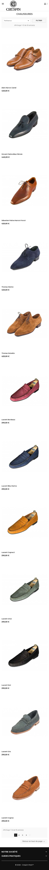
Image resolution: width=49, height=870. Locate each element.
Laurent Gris (6, 751)
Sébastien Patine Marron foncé (13, 220)
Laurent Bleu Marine (9, 486)
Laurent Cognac (8, 818)
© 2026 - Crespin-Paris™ (24, 865)
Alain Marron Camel (9, 88)
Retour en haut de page (34, 841)
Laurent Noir (6, 685)
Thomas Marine (7, 287)
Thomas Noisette (8, 353)
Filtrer (39, 20)
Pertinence (17, 20)
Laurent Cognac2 (8, 552)
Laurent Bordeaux (8, 420)
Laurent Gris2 (7, 619)
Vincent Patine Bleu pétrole (12, 154)
